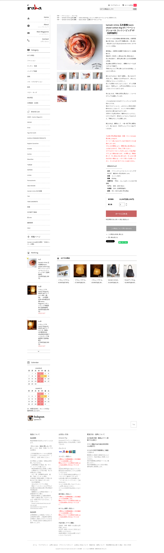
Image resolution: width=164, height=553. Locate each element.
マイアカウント (115, 5)
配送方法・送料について (97, 545)
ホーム (35, 545)
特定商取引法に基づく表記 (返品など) (117, 219)
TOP (58, 16)
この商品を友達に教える (115, 234)
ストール (74, 16)
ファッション (66, 16)
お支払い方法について (81, 545)
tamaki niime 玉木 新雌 (69, 18)
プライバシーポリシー (66, 545)
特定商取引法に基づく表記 (114, 545)
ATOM (129, 545)
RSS (125, 545)
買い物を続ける (113, 237)
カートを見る (131, 5)
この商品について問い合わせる (121, 228)
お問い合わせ (54, 545)
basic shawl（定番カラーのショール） (91, 19)
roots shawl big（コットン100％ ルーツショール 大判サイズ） (98, 18)
